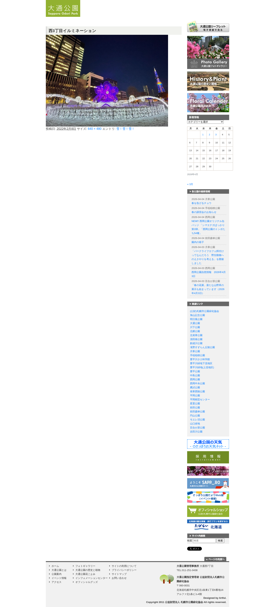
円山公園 (195, 415)
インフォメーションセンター (91, 578)
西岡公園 (195, 379)
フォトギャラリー (85, 566)
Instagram (224, 14)
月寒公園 (195, 351)
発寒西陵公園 (197, 391)
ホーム (108, 14)
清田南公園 (196, 339)
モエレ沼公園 (197, 419)
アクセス (214, 14)
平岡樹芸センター (200, 399)
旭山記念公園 (197, 315)
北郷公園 (195, 331)
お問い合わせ (119, 578)
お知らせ (124, 14)
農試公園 (195, 387)
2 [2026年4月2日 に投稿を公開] (209, 134)
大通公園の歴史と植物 (87, 570)
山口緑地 (195, 423)
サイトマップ (119, 574)
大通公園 (195, 323)
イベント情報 (197, 14)
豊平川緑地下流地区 (201, 363)
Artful (222, 597)
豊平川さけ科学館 (200, 359)
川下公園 (195, 327)
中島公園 (195, 375)
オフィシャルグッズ (86, 582)
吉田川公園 (196, 431)
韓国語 (224, 1)
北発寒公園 (196, 335)
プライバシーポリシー (124, 570)
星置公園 (195, 403)
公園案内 (171, 14)
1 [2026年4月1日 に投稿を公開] (203, 134)
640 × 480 (95, 128)
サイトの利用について (124, 566)
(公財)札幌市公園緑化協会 (204, 311)
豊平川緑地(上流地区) (202, 367)
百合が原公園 (197, 427)
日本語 (191, 1)
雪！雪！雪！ (125, 128)
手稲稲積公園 (197, 355)
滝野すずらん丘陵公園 (202, 347)
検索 (189, 540)
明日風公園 (196, 319)
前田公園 (195, 407)
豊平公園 (195, 371)
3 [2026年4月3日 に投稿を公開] (216, 134)
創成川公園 (196, 343)
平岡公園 (195, 395)
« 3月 (190, 184)
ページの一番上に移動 (215, 559)
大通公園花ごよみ (85, 574)
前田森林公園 (197, 411)
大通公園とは (145, 14)
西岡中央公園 (197, 383)
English (199, 1)
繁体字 (215, 1)
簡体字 (207, 1)
